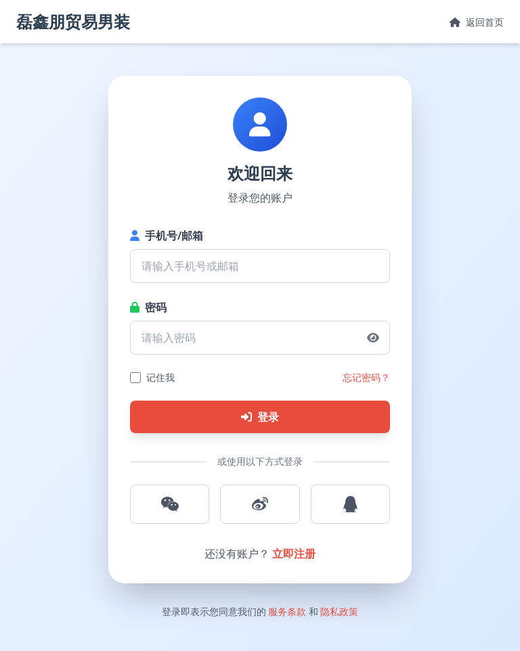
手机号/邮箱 (166, 235)
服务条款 (287, 611)
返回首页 (477, 22)
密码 (148, 307)
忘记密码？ (366, 377)
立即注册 (294, 553)
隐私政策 (339, 611)
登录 (260, 416)
